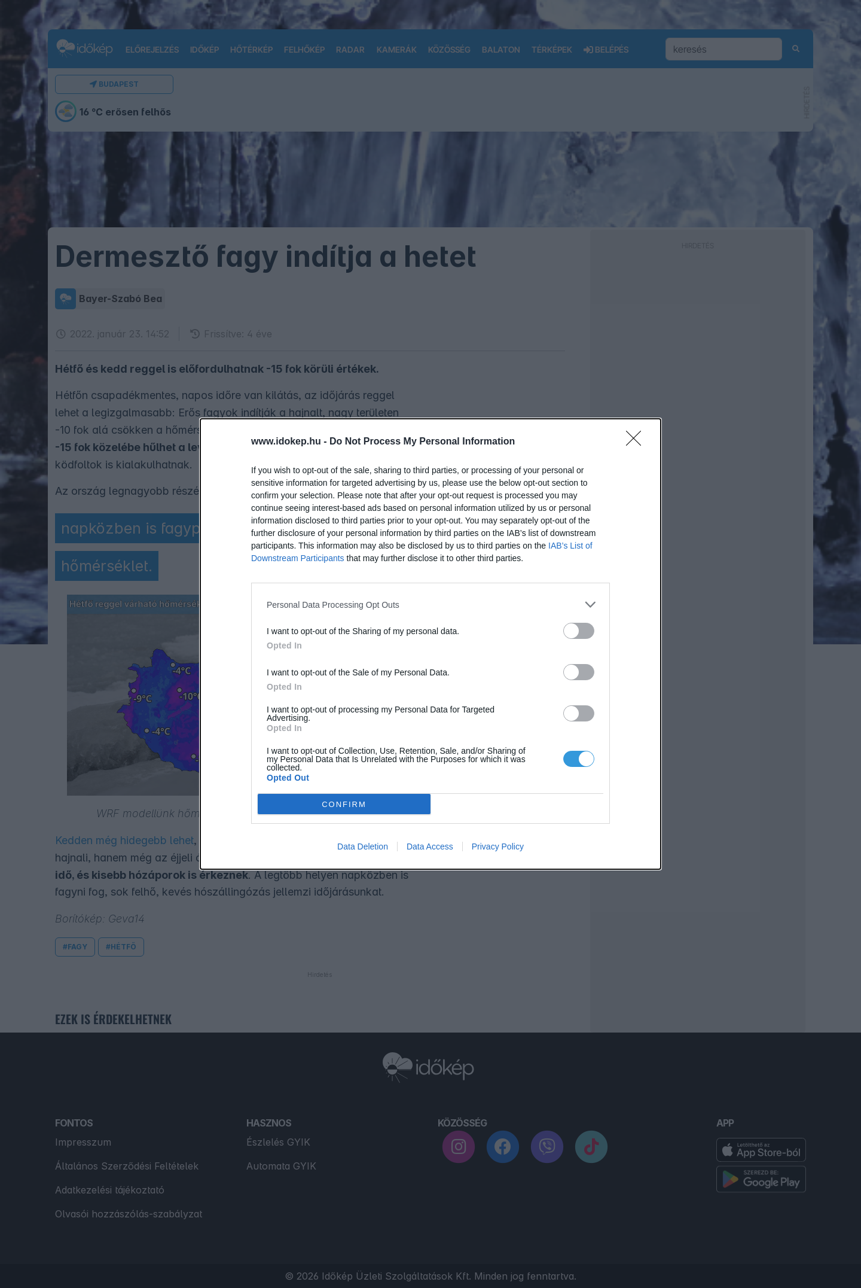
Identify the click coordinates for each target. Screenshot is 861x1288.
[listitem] (430, 604)
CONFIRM (344, 804)
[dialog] (430, 644)
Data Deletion (362, 846)
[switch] (578, 631)
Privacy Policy (498, 846)
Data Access (430, 846)
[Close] (637, 442)
